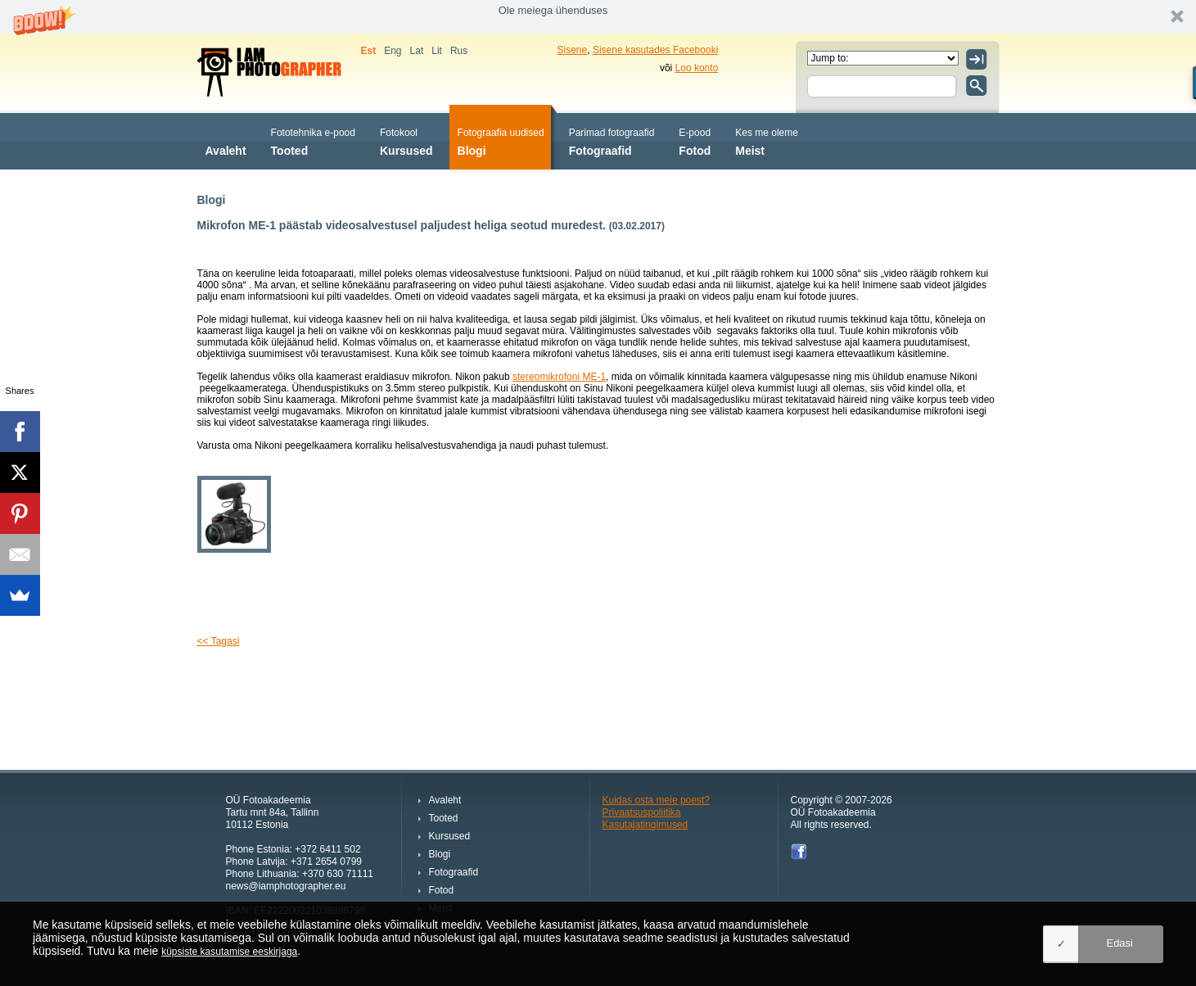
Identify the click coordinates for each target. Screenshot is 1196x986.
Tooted (313, 140)
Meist (766, 140)
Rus (458, 51)
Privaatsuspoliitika (642, 812)
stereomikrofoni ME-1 (559, 376)
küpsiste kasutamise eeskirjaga (229, 951)
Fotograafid (612, 140)
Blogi (501, 140)
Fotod (695, 140)
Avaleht (225, 140)
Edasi (1119, 943)
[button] (598, 17)
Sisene (572, 50)
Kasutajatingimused (645, 824)
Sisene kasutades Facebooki (655, 50)
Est (369, 51)
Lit (436, 51)
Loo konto (697, 68)
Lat (417, 51)
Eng (392, 51)
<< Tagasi (218, 641)
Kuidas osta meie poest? (656, 800)
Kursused (406, 140)
